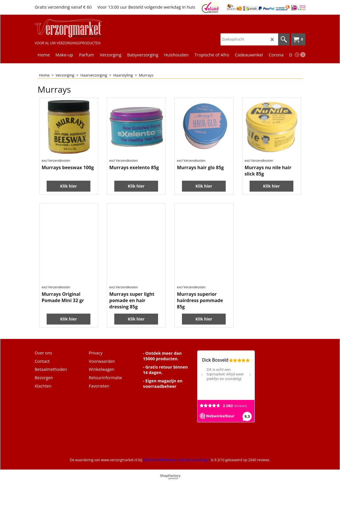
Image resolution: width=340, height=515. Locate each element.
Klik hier (68, 200)
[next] (302, 54)
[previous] (297, 54)
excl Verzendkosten (56, 181)
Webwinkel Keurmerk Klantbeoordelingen (176, 480)
